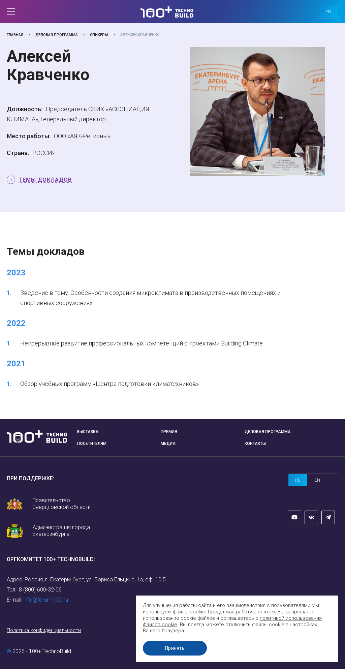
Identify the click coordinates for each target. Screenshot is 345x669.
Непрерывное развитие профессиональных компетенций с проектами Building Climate (141, 343)
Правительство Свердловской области (61, 503)
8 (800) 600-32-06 (40, 589)
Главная (15, 35)
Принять (175, 648)
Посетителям (91, 443)
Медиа (168, 443)
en (328, 11)
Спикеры (99, 35)
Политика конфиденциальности (44, 630)
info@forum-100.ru (46, 600)
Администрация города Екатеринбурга (61, 530)
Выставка (87, 431)
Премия (169, 431)
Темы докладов (45, 180)
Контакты (255, 443)
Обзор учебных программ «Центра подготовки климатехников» (109, 383)
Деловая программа (56, 35)
